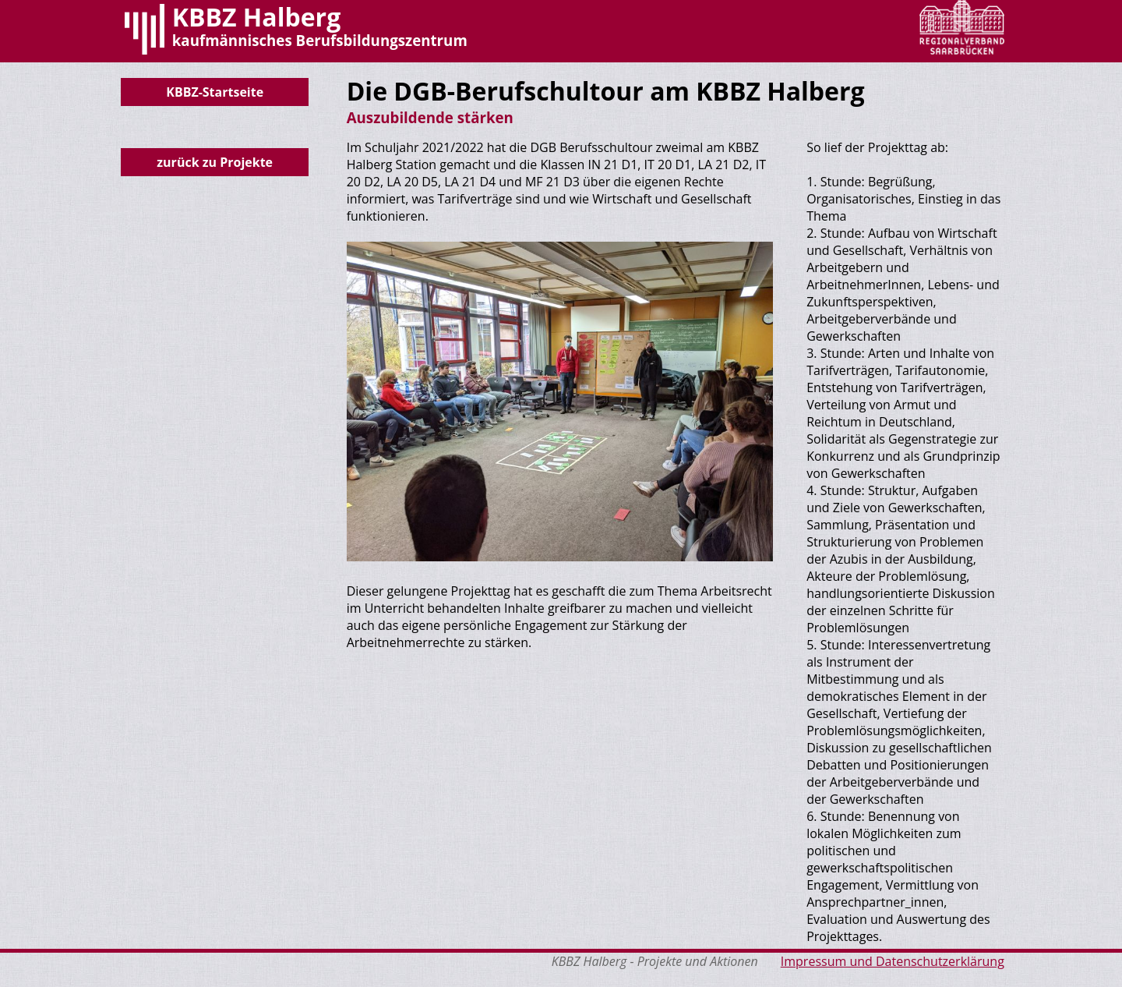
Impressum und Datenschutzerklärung (892, 961)
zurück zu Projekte (215, 162)
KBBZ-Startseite (214, 92)
